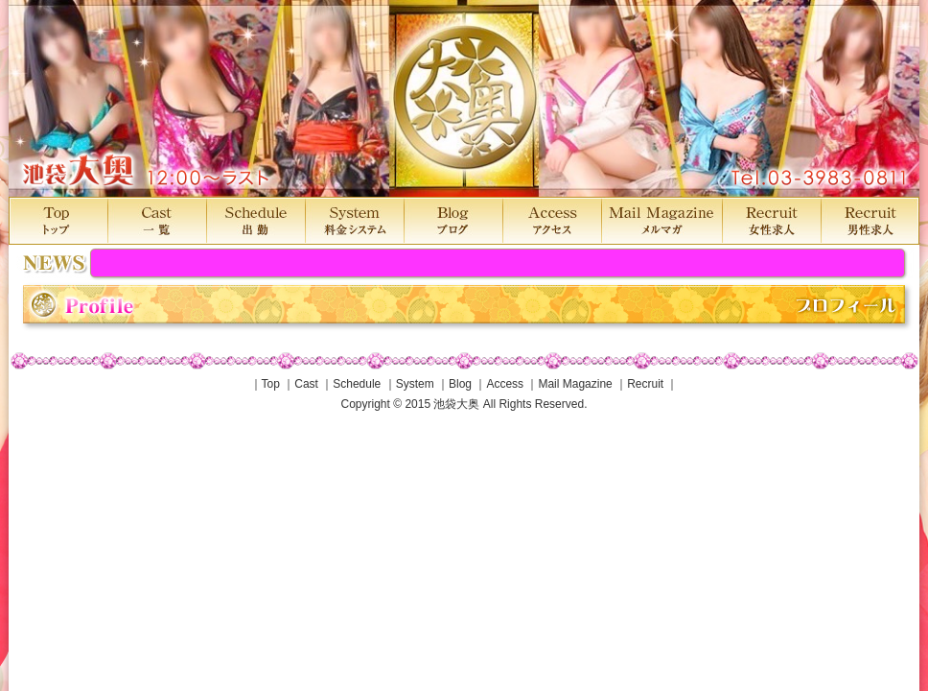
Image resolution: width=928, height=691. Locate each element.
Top (271, 384)
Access (504, 384)
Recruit (645, 384)
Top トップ (58, 221)
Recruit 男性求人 (870, 221)
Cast (306, 384)
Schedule (357, 384)
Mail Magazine (575, 384)
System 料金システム (354, 221)
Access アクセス (551, 221)
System (415, 384)
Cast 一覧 (156, 221)
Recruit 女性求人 (771, 221)
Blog (460, 384)
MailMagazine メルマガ (661, 221)
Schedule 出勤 (255, 221)
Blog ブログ (453, 221)
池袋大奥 (464, 98)
